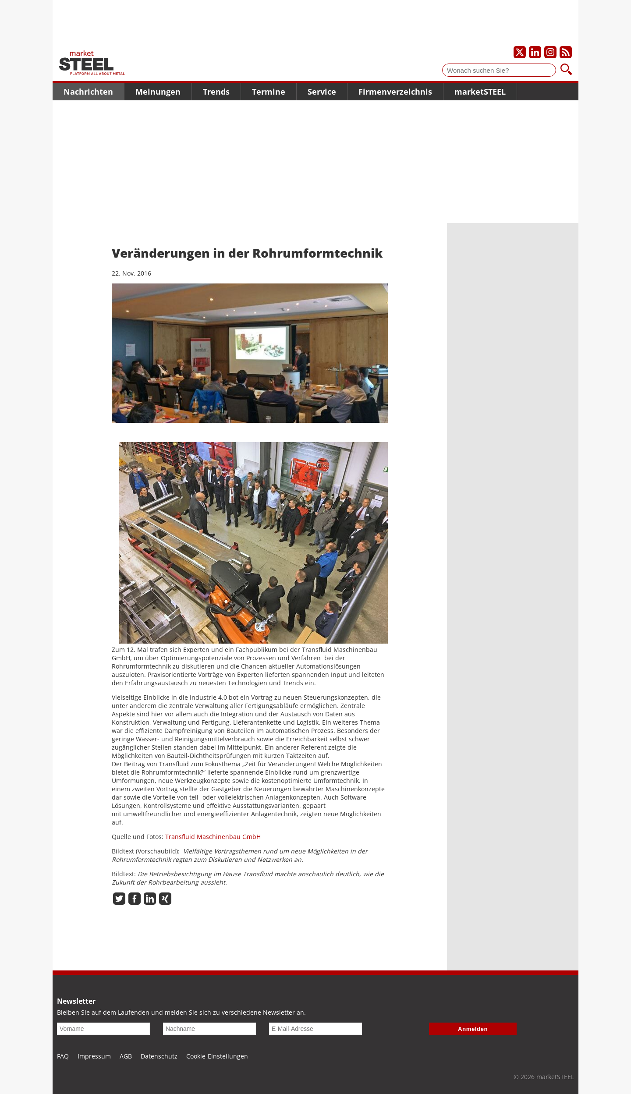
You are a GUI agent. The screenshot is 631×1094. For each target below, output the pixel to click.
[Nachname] (209, 1029)
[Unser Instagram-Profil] (550, 52)
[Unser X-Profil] (520, 52)
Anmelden (473, 1029)
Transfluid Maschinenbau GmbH (213, 836)
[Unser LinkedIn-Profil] (535, 52)
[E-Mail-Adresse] (315, 1029)
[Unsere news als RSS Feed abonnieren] (566, 52)
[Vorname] (103, 1029)
